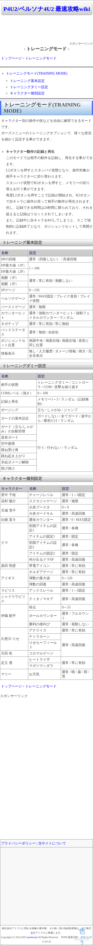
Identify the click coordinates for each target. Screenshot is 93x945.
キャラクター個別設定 (27, 93)
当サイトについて (52, 843)
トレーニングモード (41, 58)
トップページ (11, 58)
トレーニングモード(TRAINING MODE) (36, 73)
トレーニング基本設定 (27, 81)
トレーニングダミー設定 (29, 87)
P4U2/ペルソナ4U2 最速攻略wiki (46, 9)
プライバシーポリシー (18, 843)
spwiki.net (32, 937)
